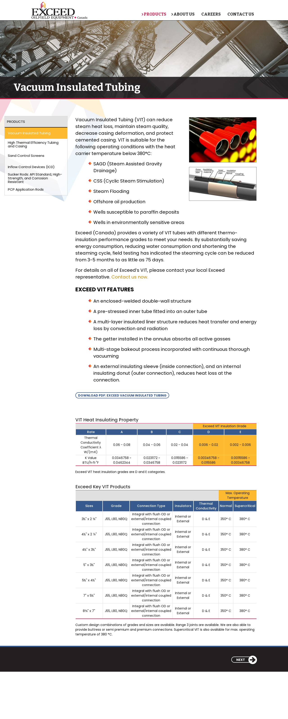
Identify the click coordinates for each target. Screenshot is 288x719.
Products (152, 14)
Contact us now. (129, 277)
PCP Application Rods (26, 189)
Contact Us (240, 14)
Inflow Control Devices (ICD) (31, 166)
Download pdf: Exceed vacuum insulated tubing (122, 395)
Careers (210, 14)
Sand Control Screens (26, 155)
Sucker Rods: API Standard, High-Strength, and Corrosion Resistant (35, 178)
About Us (183, 14)
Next (246, 660)
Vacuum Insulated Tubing (29, 133)
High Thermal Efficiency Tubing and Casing (33, 144)
